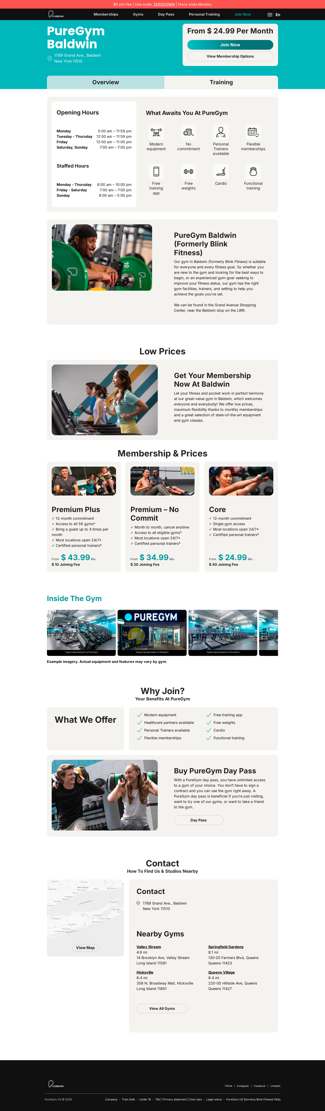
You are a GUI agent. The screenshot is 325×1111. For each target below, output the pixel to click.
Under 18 (145, 1099)
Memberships (106, 14)
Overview (105, 82)
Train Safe (128, 1099)
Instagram (243, 1086)
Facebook (259, 1086)
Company (111, 1099)
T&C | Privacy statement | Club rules (178, 1099)
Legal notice (214, 1099)
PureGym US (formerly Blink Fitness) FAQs (253, 1099)
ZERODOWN (164, 4)
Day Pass (166, 14)
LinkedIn (275, 1086)
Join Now (242, 14)
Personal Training (204, 14)
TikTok (228, 1086)
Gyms (138, 14)
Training (221, 82)
